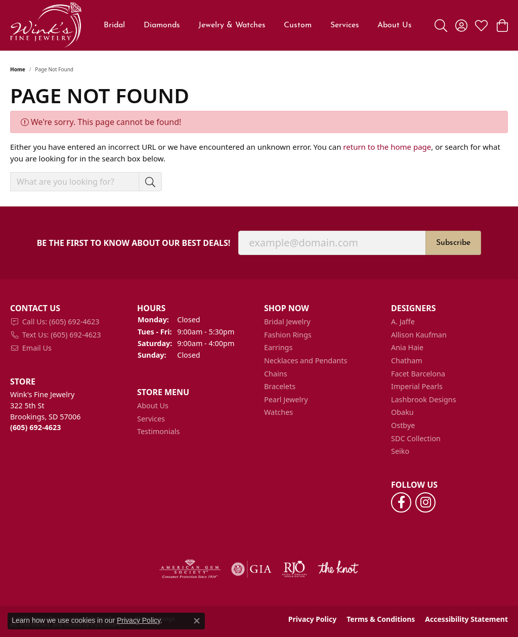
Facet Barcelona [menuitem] (418, 373)
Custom (298, 25)
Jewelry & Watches (232, 25)
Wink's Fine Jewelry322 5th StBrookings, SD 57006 (45, 411)
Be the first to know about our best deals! (134, 243)
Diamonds (162, 25)
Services (344, 25)
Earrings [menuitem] (278, 347)
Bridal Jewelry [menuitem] (287, 321)
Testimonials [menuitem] (158, 431)
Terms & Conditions (381, 619)
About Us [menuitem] (152, 405)
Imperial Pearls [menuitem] (417, 386)
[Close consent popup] (197, 621)
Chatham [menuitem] (406, 360)
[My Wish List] (481, 25)
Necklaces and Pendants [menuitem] (305, 360)
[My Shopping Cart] (501, 25)
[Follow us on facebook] (401, 502)
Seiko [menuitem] (400, 451)
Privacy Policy (312, 619)
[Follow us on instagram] (425, 502)
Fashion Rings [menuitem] (288, 334)
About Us (394, 25)
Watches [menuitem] (278, 412)
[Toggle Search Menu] (441, 25)
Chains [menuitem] (275, 373)
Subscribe (453, 243)
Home (17, 69)
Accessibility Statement (466, 619)
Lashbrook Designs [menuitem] (423, 399)
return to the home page (387, 147)
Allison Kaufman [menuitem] (419, 334)
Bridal (114, 25)
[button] (68, 308)
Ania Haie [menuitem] (407, 347)
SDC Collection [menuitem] (416, 438)
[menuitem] (68, 321)
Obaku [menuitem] (402, 412)
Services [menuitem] (151, 418)
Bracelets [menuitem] (279, 386)
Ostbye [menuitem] (403, 425)
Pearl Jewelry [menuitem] (286, 399)
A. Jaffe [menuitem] (403, 321)
